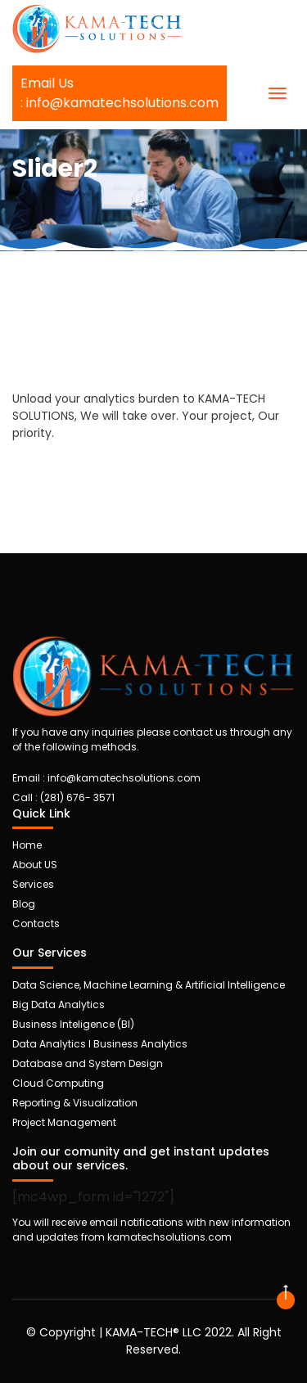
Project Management (64, 1122)
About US (34, 865)
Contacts (36, 923)
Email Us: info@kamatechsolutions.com (119, 93)
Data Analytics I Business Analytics (99, 1044)
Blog (23, 904)
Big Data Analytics (58, 1004)
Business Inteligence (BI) (73, 1024)
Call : (63, 797)
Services (33, 884)
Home (27, 845)
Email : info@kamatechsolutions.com (106, 778)
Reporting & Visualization (75, 1103)
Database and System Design (87, 1063)
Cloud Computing (58, 1083)
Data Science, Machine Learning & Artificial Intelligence (148, 985)
